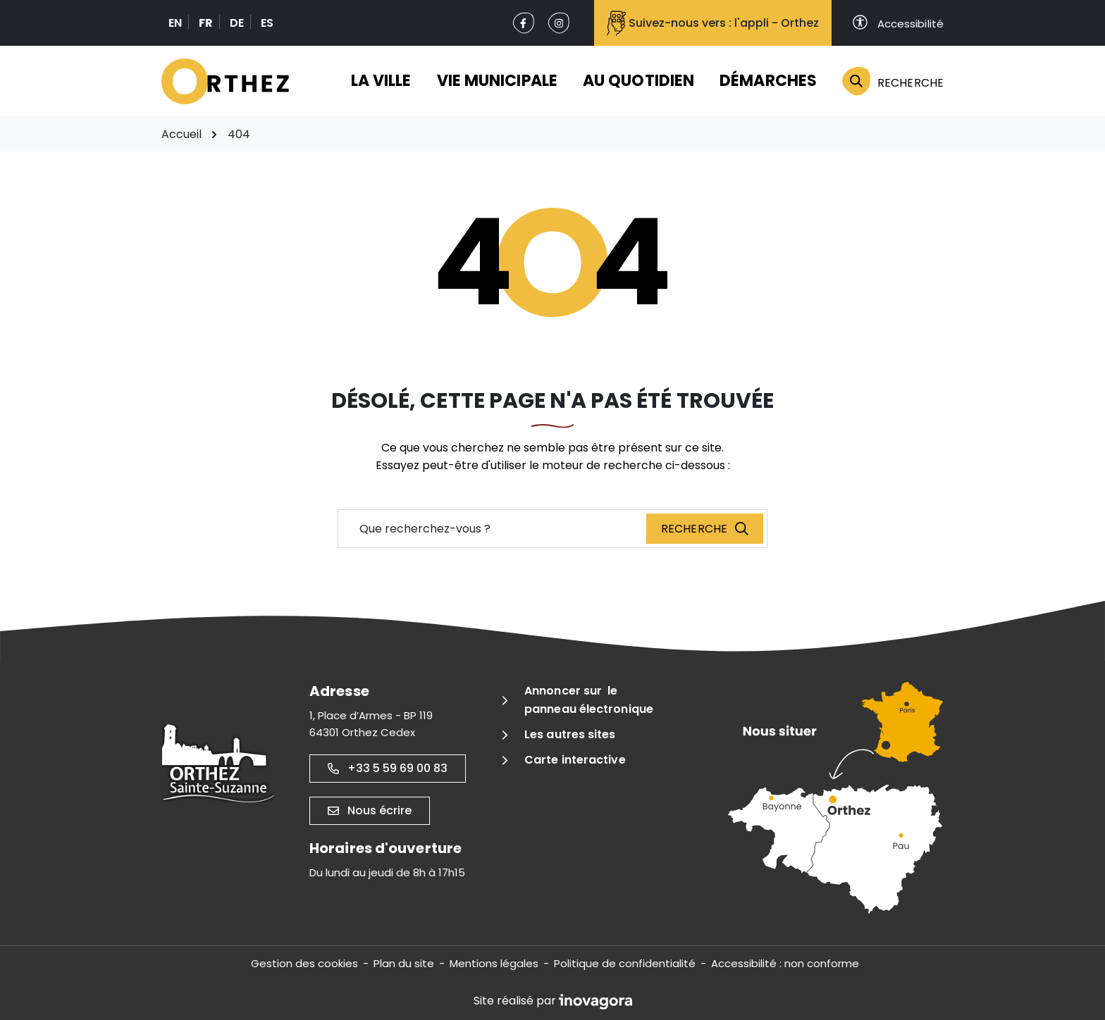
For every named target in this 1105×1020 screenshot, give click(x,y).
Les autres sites (570, 734)
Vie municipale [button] (497, 81)
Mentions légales (494, 963)
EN (175, 23)
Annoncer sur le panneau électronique (588, 700)
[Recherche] (704, 529)
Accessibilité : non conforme (785, 963)
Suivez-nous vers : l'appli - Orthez (713, 23)
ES (267, 23)
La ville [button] (381, 81)
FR (206, 23)
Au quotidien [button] (638, 81)
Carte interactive (575, 760)
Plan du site (404, 963)
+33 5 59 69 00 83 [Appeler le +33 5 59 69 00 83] (387, 768)
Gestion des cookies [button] (304, 963)
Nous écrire (370, 810)
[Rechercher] (886, 81)
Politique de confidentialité (625, 963)
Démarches (768, 81)
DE (237, 23)
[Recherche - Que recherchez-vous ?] (492, 528)
